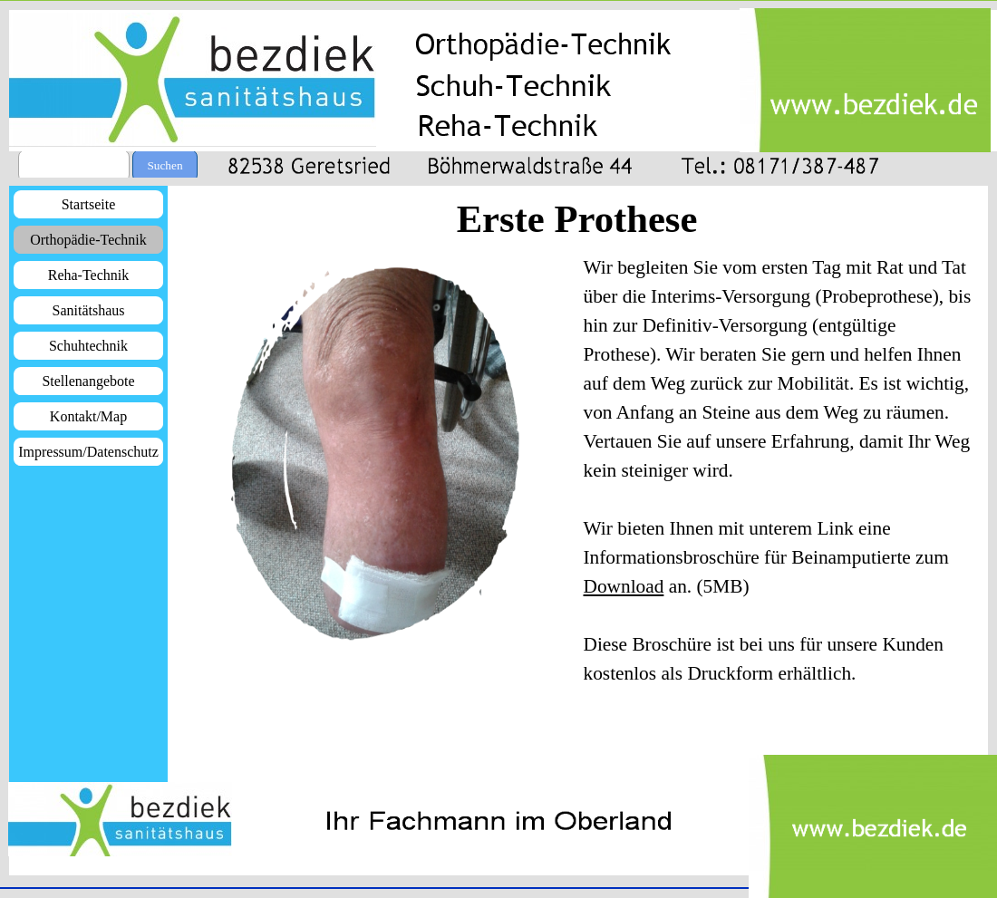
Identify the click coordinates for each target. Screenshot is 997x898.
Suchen (164, 165)
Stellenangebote (88, 381)
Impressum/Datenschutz (88, 451)
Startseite (89, 204)
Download (624, 586)
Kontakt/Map (88, 416)
